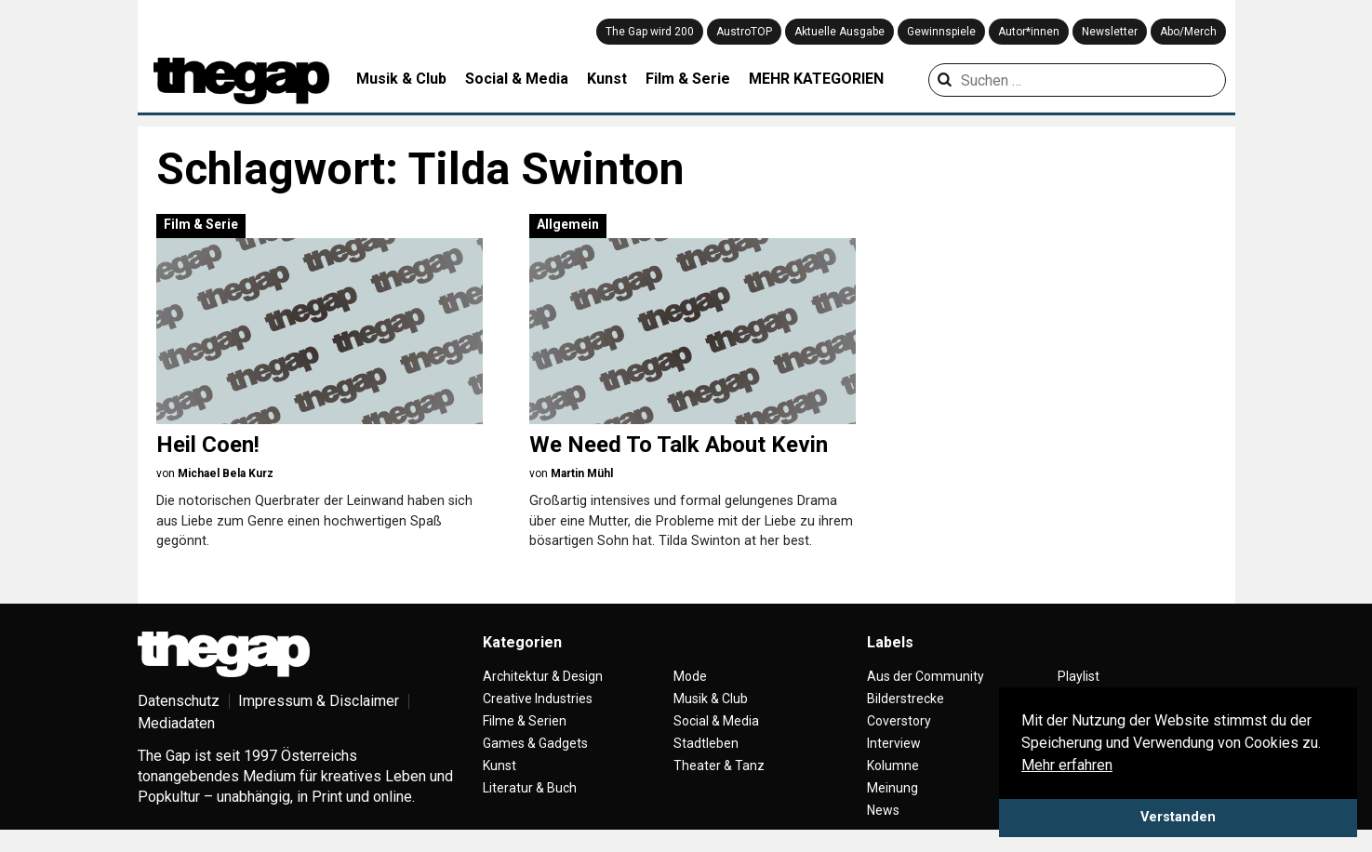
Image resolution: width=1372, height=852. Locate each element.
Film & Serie (688, 78)
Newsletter (1110, 31)
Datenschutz (179, 701)
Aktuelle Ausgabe (839, 31)
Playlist (1078, 676)
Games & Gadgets (535, 743)
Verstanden (1178, 817)
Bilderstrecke (905, 698)
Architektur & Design (543, 676)
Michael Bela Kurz (225, 473)
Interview (894, 743)
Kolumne (893, 765)
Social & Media (516, 78)
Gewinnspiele (941, 31)
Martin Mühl (582, 473)
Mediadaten (176, 723)
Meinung (892, 787)
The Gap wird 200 (650, 31)
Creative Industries (538, 698)
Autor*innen (1028, 31)
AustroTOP (744, 31)
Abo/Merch (1188, 31)
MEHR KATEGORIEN (816, 78)
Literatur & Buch (530, 787)
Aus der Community (925, 676)
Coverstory (899, 720)
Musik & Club (401, 78)
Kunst (607, 78)
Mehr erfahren (1066, 765)
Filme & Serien (524, 720)
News (883, 810)
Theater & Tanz (719, 765)
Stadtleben (706, 743)
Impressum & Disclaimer (318, 701)
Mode (690, 676)
